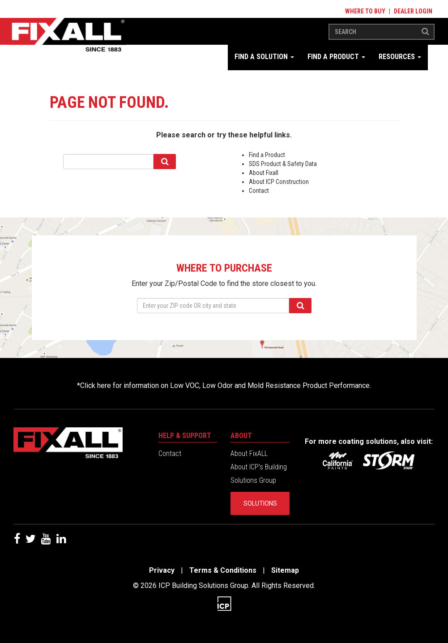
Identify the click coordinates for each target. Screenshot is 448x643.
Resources (400, 56)
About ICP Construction (279, 181)
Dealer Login (413, 11)
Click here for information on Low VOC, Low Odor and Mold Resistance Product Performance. (225, 385)
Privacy (162, 570)
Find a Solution (264, 56)
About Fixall (263, 172)
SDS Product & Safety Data (283, 163)
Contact (259, 190)
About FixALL (249, 453)
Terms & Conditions (222, 570)
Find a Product (336, 56)
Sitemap (285, 570)
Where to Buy (365, 11)
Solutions (260, 503)
